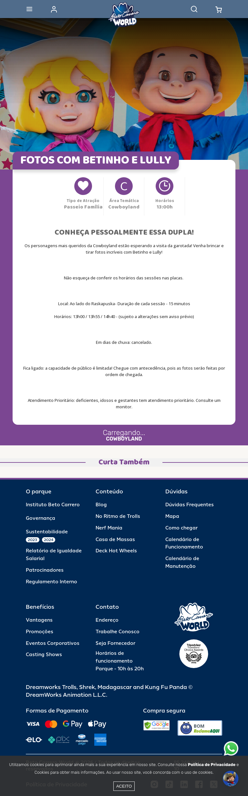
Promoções (39, 632)
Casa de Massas (115, 540)
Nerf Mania (109, 528)
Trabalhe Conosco (118, 632)
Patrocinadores (45, 570)
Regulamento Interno (51, 582)
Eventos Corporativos (52, 643)
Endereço (107, 620)
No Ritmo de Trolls (118, 516)
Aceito (124, 786)
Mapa (172, 516)
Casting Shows (44, 655)
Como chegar (181, 528)
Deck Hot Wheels (116, 551)
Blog (101, 505)
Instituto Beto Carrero (53, 505)
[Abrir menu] (29, 9)
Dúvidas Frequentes (189, 505)
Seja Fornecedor (115, 643)
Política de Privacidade (211, 764)
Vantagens (39, 620)
